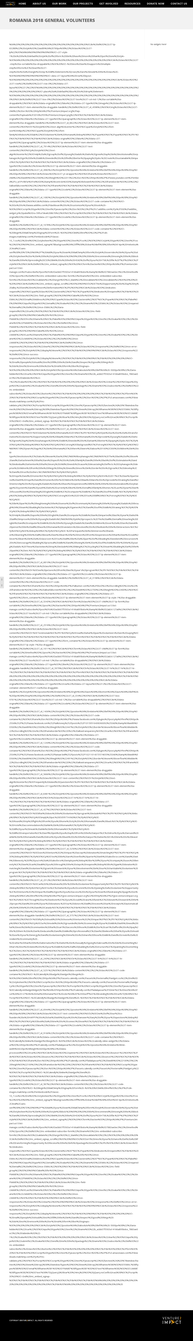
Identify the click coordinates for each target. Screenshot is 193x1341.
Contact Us (179, 8)
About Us (39, 8)
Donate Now (155, 8)
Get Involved (108, 8)
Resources (133, 8)
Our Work (59, 8)
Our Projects (83, 8)
